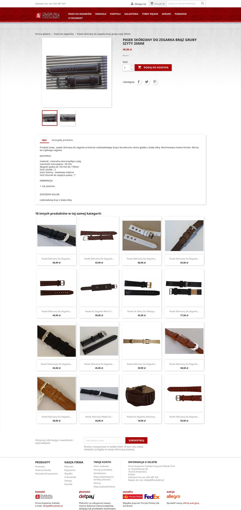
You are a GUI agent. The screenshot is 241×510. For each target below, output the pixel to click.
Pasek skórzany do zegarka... (56, 258)
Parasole (100, 13)
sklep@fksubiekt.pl (154, 480)
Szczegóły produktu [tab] (62, 140)
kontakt (40, 491)
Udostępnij (139, 82)
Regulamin (70, 470)
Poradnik (181, 13)
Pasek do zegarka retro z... (99, 311)
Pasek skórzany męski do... (99, 416)
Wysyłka (68, 473)
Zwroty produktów (103, 469)
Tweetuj (147, 82)
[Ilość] (126, 67)
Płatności (69, 466)
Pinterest (155, 82)
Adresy (97, 483)
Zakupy (68, 480)
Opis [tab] (44, 140)
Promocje (40, 466)
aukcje (171, 491)
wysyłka (128, 491)
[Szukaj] (186, 3)
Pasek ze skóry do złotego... (141, 311)
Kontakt (68, 484)
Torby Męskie (150, 13)
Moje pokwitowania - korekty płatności (104, 478)
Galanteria (131, 13)
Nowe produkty (43, 470)
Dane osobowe (101, 466)
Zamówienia (100, 473)
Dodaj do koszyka (153, 67)
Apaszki (166, 13)
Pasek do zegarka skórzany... (141, 416)
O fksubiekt (75, 18)
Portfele (115, 13)
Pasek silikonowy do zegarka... (56, 364)
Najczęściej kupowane (46, 473)
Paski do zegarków (80, 13)
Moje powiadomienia (104, 486)
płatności (84, 491)
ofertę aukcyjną (191, 503)
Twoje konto (102, 462)
